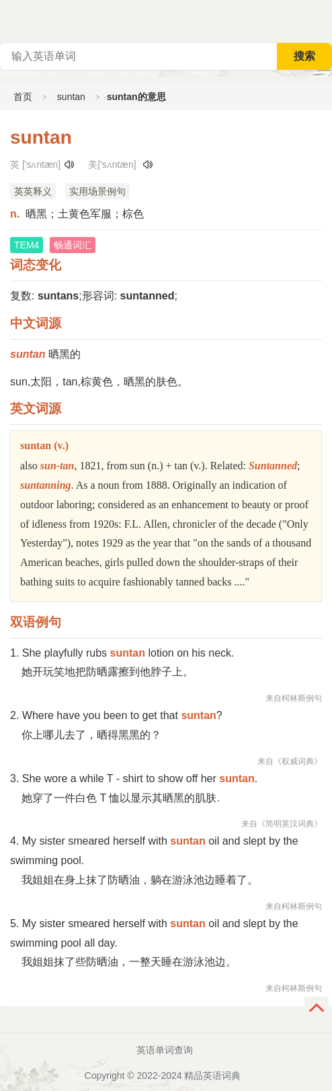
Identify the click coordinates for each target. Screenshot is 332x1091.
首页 (22, 96)
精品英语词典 (212, 1075)
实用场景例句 (97, 191)
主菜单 (321, 20)
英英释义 (33, 191)
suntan (71, 96)
